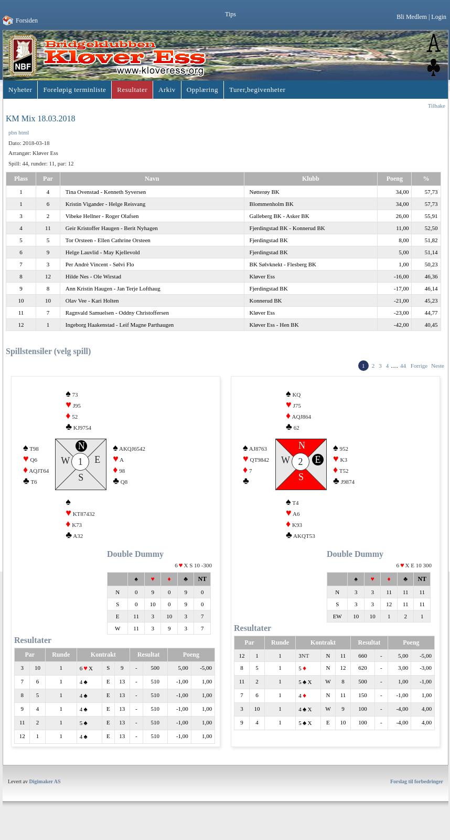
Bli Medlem (412, 16)
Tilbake (436, 105)
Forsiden (27, 20)
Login (438, 16)
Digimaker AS (45, 792)
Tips (230, 14)
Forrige (419, 365)
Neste (437, 365)
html (23, 132)
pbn (12, 132)
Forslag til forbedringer (416, 792)
